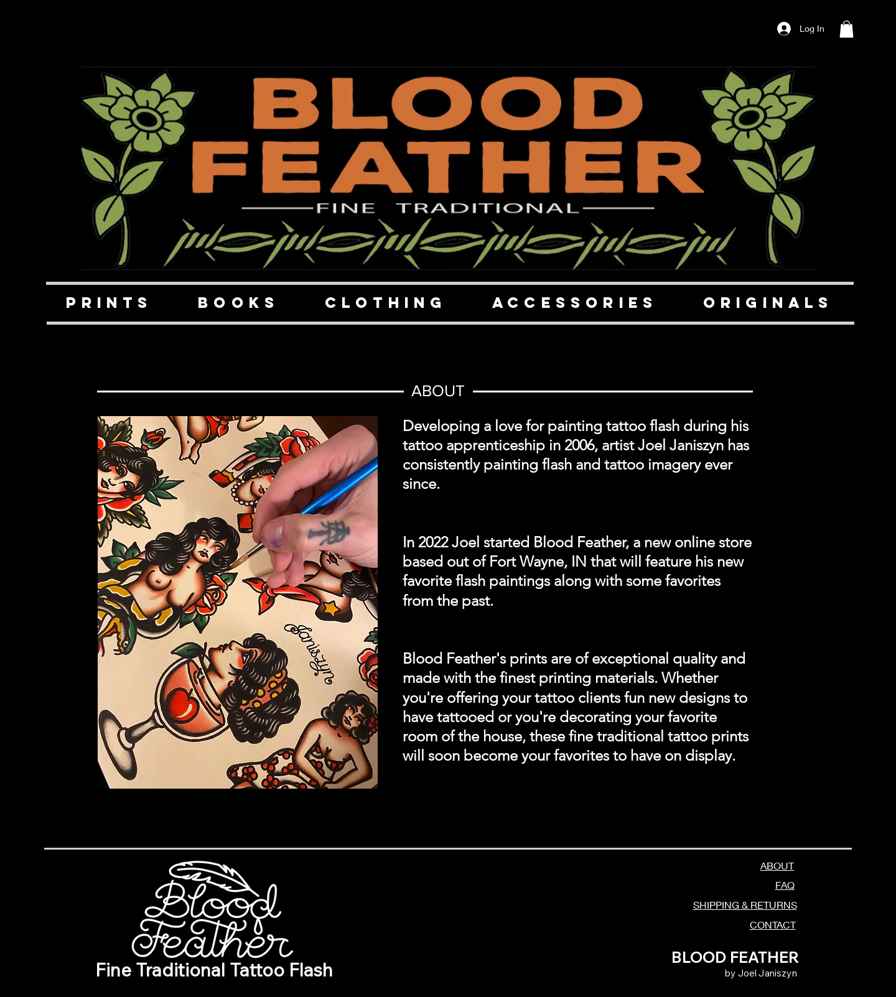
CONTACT (773, 924)
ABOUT (777, 865)
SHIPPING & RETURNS (745, 905)
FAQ (785, 885)
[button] (846, 29)
